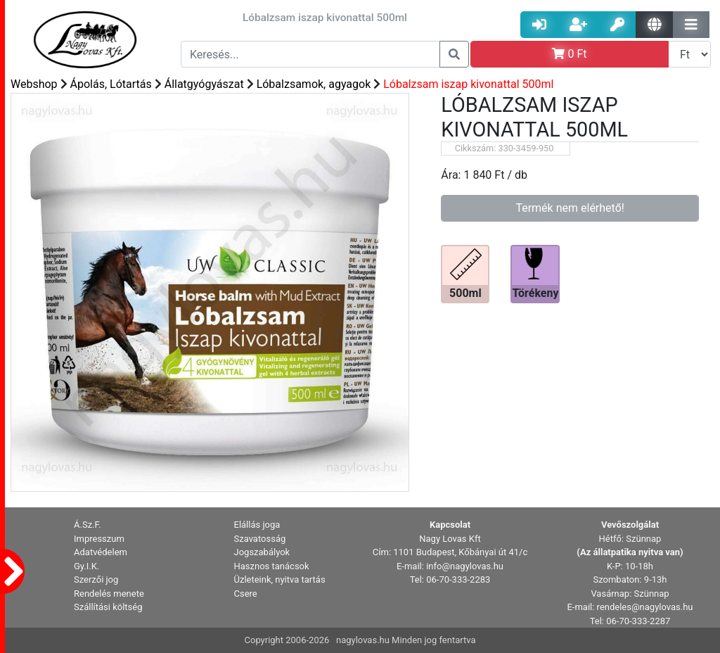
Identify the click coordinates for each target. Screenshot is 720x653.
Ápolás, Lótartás (111, 84)
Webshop (34, 84)
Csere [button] (245, 593)
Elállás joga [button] (257, 524)
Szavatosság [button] (260, 538)
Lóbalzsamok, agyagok (314, 84)
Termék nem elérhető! (569, 208)
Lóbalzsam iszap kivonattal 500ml (468, 84)
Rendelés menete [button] (109, 593)
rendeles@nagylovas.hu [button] (645, 607)
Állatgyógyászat (204, 84)
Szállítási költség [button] (108, 607)
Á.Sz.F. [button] (87, 524)
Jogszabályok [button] (262, 552)
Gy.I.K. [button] (86, 566)
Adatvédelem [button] (100, 552)
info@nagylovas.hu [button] (464, 566)
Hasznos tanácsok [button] (271, 566)
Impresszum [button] (99, 538)
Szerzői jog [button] (96, 579)
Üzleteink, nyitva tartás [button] (280, 579)
